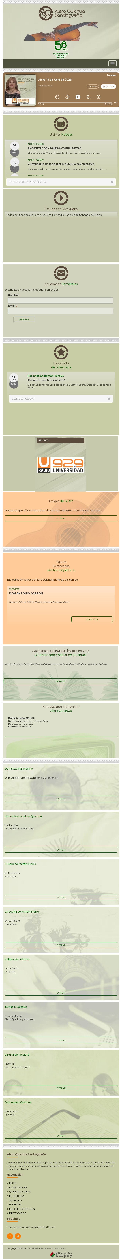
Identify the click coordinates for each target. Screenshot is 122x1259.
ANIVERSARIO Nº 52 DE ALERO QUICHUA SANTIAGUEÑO (61, 164)
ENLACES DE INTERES (22, 1208)
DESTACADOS (18, 1213)
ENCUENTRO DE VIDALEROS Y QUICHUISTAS (54, 148)
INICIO (13, 1182)
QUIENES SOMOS (20, 1191)
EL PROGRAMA (18, 1187)
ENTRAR (61, 518)
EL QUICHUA (16, 1195)
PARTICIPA (15, 1204)
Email (12, 305)
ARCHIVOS (15, 1200)
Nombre (14, 295)
